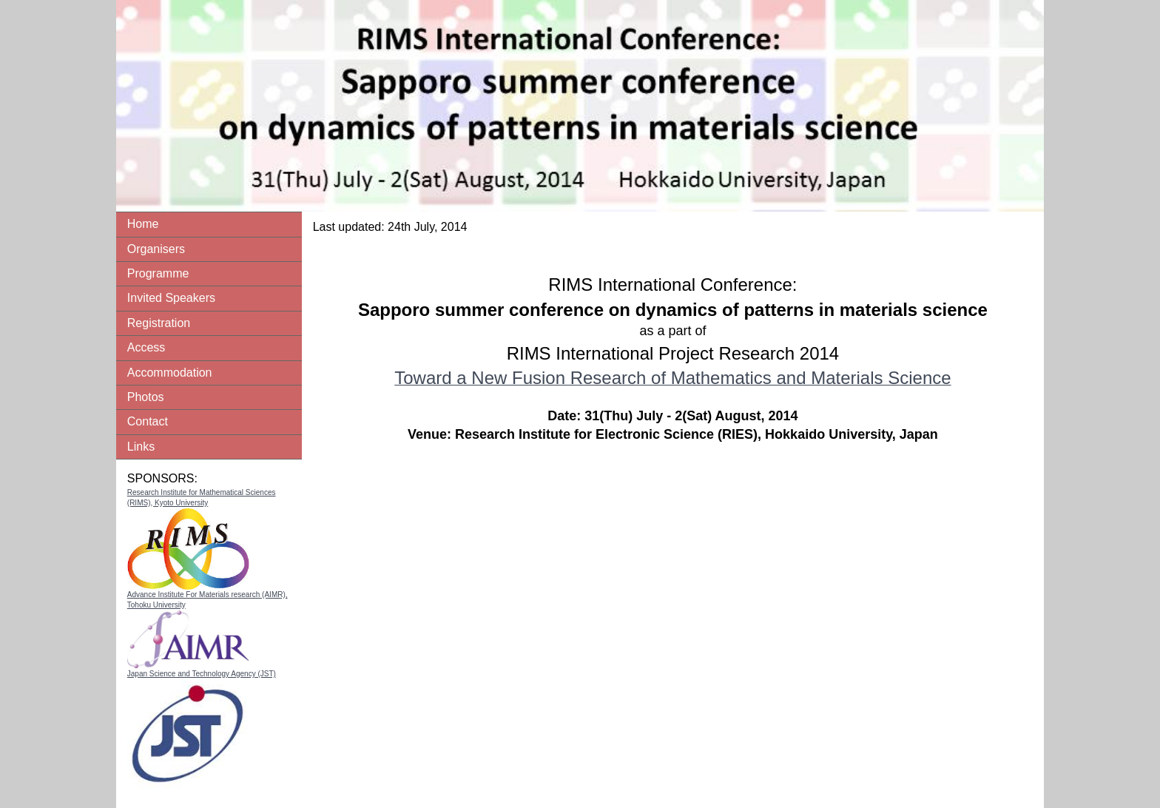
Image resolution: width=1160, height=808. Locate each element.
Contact (147, 421)
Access (146, 347)
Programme (158, 273)
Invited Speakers (171, 298)
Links (141, 446)
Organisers (156, 249)
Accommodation (169, 372)
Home (143, 224)
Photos (145, 397)
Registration (158, 323)
